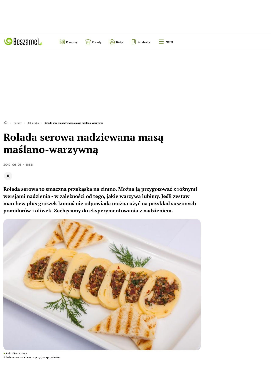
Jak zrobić (33, 122)
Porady (18, 122)
